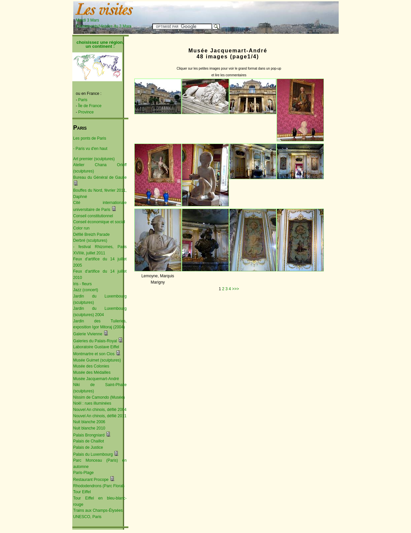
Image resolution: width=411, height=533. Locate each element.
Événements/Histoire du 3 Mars (103, 26)
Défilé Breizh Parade (91, 234)
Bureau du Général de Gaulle (100, 177)
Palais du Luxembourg (93, 454)
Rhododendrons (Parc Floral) (99, 486)
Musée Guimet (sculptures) (97, 360)
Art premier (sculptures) (94, 159)
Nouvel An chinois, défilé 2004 (100, 409)
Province (86, 112)
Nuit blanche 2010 (89, 428)
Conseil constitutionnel (93, 216)
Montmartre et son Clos (94, 354)
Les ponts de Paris (89, 138)
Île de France (90, 105)
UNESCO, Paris (87, 516)
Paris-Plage (83, 472)
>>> (235, 289)
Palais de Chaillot (88, 441)
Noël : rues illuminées (92, 403)
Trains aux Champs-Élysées (98, 510)
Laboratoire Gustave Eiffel (96, 347)
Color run (81, 228)
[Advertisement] (255, 12)
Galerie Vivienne (88, 334)
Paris (82, 100)
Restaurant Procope (91, 479)
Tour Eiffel (82, 492)
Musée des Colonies (91, 366)
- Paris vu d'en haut (90, 148)
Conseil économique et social (99, 222)
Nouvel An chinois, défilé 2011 (100, 416)
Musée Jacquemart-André (96, 378)
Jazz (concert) (85, 290)
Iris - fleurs (82, 284)
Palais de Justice (88, 447)
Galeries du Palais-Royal (95, 341)
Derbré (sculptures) (90, 240)
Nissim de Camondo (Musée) (99, 397)
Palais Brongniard (89, 435)
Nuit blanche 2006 (89, 422)
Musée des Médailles (92, 372)
